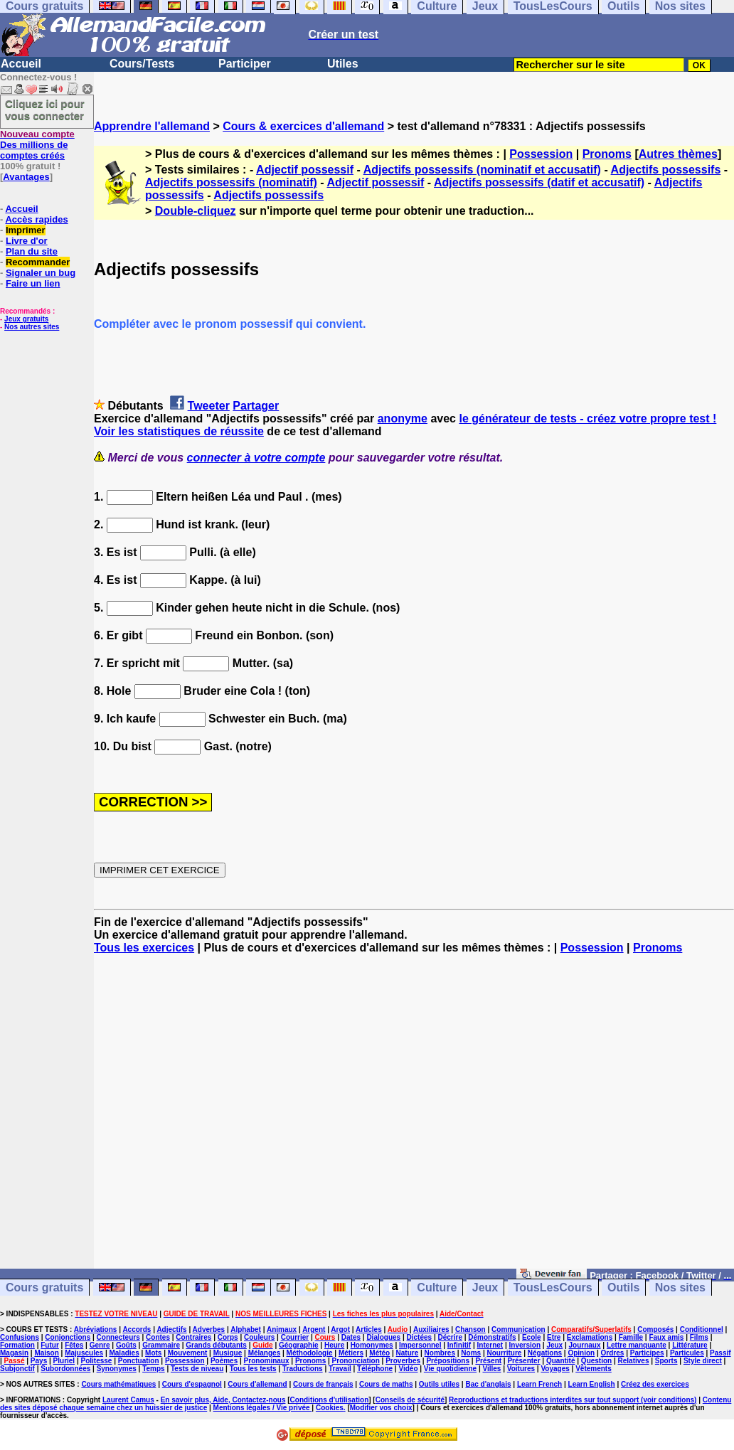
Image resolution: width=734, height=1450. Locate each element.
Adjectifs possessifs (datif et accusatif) (539, 182)
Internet (490, 1345)
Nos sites (680, 1287)
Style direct (703, 1361)
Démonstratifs (492, 1337)
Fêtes (74, 1345)
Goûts (126, 1345)
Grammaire (161, 1345)
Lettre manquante (636, 1345)
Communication (518, 1329)
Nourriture (503, 1353)
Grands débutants (216, 1345)
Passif (720, 1353)
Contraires (193, 1337)
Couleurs (259, 1337)
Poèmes (224, 1361)
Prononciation (356, 1361)
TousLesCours (553, 1287)
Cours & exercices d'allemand (303, 126)
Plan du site (32, 251)
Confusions (19, 1337)
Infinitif (459, 1345)
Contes (158, 1337)
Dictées (419, 1337)
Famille (631, 1337)
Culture (437, 1287)
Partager (256, 406)
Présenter (523, 1361)
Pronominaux (266, 1361)
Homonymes (372, 1345)
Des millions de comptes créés (37, 145)
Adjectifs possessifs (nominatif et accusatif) (482, 170)
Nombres (440, 1353)
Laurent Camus (128, 1400)
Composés (655, 1329)
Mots (153, 1353)
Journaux (585, 1345)
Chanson (470, 1329)
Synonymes (117, 1368)
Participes (647, 1353)
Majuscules (84, 1353)
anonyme (402, 418)
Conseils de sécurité (410, 1400)
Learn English (591, 1384)
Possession (541, 154)
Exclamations (589, 1337)
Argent (313, 1329)
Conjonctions (67, 1337)
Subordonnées (65, 1368)
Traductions (302, 1368)
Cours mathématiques (118, 1384)
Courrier (295, 1337)
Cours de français (323, 1384)
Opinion (581, 1353)
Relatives (633, 1361)
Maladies (124, 1353)
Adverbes (209, 1329)
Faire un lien (33, 283)
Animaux (282, 1329)
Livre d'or (27, 240)
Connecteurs (118, 1337)
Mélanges (264, 1353)
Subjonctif (17, 1368)
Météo (379, 1353)
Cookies (330, 1408)
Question (596, 1361)
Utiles (342, 64)
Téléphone (375, 1368)
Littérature (689, 1345)
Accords (136, 1329)
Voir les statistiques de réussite (179, 431)
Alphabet (245, 1329)
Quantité (560, 1361)
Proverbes (402, 1361)
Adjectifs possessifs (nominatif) (231, 182)
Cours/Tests (142, 64)
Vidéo (407, 1368)
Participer (244, 64)
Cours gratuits (44, 1287)
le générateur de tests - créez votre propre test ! (587, 418)
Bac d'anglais (488, 1384)
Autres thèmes (678, 154)
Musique (228, 1353)
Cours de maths (386, 1384)
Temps (153, 1368)
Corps (228, 1337)
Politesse (96, 1361)
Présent (488, 1361)
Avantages (26, 176)
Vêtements (593, 1368)
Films (699, 1337)
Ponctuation (138, 1361)
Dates (351, 1337)
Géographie (299, 1345)
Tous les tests (253, 1368)
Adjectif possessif (304, 170)
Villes (491, 1368)
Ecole (531, 1337)
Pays (39, 1361)
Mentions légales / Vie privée (262, 1408)
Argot (340, 1329)
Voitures (521, 1368)
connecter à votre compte (256, 458)
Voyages (555, 1368)
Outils (623, 1287)
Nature (407, 1353)
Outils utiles (439, 1384)
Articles (369, 1329)
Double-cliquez (195, 211)
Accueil (21, 64)
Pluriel (64, 1361)
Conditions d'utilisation (329, 1400)
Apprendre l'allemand (152, 126)
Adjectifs (171, 1329)
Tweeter (209, 406)
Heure (334, 1345)
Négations (545, 1353)
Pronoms (607, 154)
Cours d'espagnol (192, 1384)
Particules (687, 1353)
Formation (17, 1345)
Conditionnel (701, 1329)
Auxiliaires (431, 1329)
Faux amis (666, 1337)
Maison (46, 1353)
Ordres (612, 1353)
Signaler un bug (40, 272)
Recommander (38, 262)
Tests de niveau (197, 1368)
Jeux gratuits (26, 319)
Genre (100, 1345)
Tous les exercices (144, 948)
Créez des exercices (655, 1384)
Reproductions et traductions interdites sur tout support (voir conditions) (572, 1400)
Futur (50, 1345)
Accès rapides (36, 219)
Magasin (14, 1353)
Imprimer (26, 230)
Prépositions (447, 1361)
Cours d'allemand (257, 1384)
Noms (471, 1353)
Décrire (449, 1337)
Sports (666, 1361)
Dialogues (383, 1337)
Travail (340, 1368)
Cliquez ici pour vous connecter (45, 109)
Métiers (351, 1353)
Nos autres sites (31, 327)
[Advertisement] (414, 1117)
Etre (553, 1337)
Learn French (539, 1384)
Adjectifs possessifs (666, 170)
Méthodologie (310, 1353)
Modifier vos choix (381, 1408)
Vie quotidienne (450, 1368)
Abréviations (95, 1329)
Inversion (525, 1345)
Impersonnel (420, 1345)
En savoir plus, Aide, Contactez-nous (223, 1400)
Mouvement (188, 1353)
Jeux (485, 1287)
